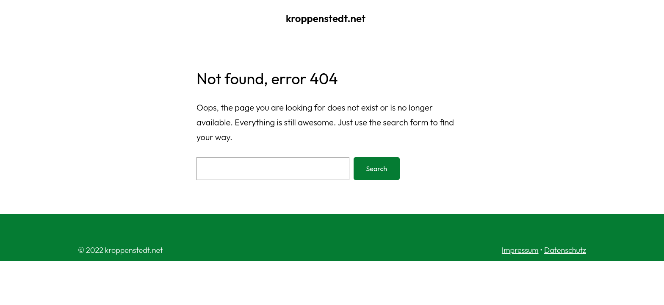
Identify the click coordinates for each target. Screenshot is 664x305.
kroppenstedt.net (325, 18)
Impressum (520, 250)
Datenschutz (565, 250)
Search (376, 168)
